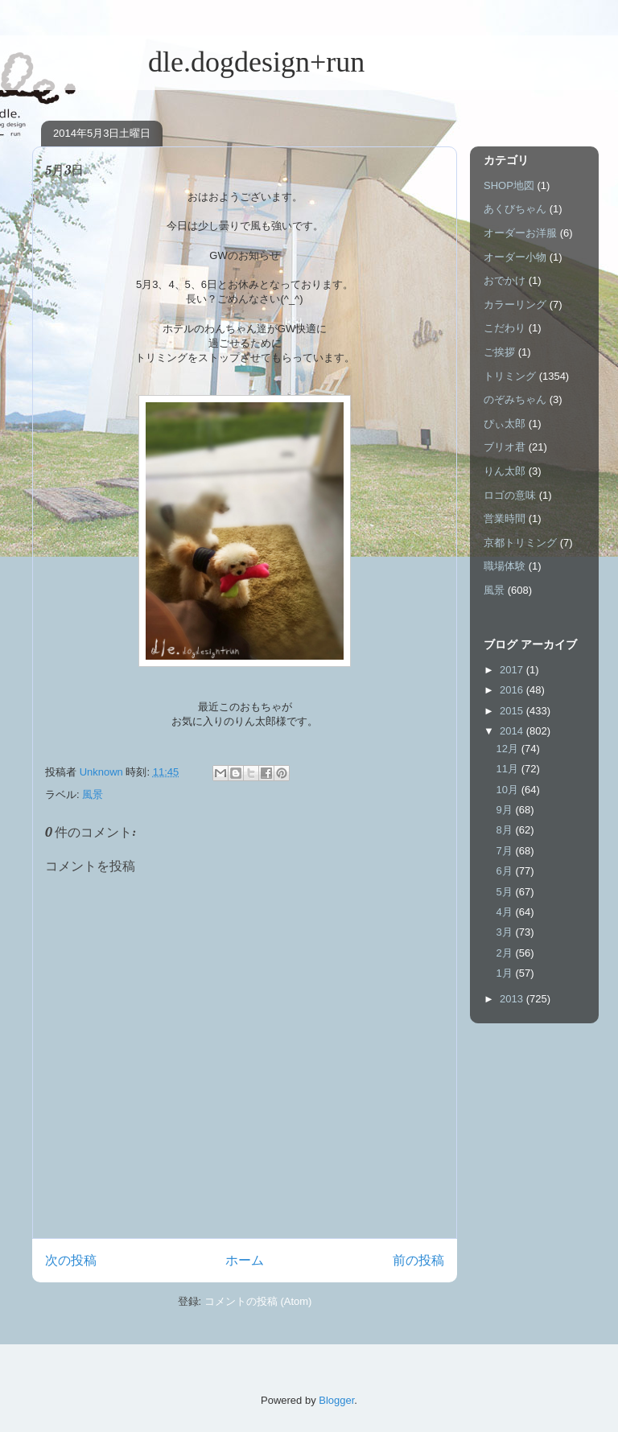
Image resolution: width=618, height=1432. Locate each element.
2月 (506, 953)
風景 (92, 794)
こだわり (504, 328)
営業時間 (504, 518)
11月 (508, 769)
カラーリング (515, 304)
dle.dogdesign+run (198, 62)
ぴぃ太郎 (504, 424)
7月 (506, 851)
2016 (513, 690)
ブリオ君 (504, 447)
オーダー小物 (515, 257)
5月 (506, 892)
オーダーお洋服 (520, 233)
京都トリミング (520, 543)
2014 (513, 731)
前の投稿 (418, 1260)
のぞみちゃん (515, 399)
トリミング (510, 376)
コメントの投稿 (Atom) (258, 1301)
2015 (513, 711)
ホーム (244, 1260)
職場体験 (504, 566)
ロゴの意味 (510, 495)
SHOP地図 (509, 185)
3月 (506, 932)
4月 (506, 912)
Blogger (336, 1400)
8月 (506, 830)
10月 (508, 790)
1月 (506, 973)
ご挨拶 (499, 352)
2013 (513, 999)
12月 (508, 749)
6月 (506, 871)
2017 (513, 670)
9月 (506, 810)
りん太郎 (504, 471)
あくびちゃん (515, 209)
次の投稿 (71, 1260)
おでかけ (504, 280)
